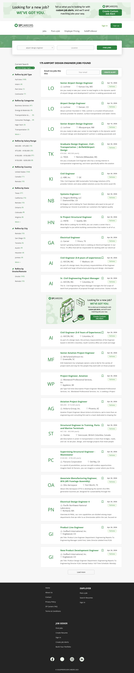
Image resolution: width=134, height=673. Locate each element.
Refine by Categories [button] (24, 100)
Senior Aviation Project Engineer (77, 352)
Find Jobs (107, 47)
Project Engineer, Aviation (74, 375)
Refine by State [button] (21, 188)
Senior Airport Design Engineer (76, 83)
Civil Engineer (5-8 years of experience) (80, 257)
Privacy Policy (50, 602)
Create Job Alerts (62, 642)
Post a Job (83, 593)
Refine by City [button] (21, 228)
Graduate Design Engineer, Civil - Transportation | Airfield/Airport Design (77, 147)
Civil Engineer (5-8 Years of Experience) (80, 332)
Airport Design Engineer (72, 103)
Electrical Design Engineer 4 (75, 501)
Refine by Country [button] (23, 167)
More (17, 134)
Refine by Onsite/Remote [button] (19, 270)
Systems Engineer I (70, 194)
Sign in (105, 25)
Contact (48, 597)
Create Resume (62, 633)
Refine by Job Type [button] (23, 74)
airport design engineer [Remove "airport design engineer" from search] (24, 68)
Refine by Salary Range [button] (25, 141)
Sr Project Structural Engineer (76, 217)
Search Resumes (86, 598)
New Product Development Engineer (79, 550)
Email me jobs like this (52, 72)
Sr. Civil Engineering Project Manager (79, 278)
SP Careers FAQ (51, 606)
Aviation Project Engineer (73, 401)
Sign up (116, 26)
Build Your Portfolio (63, 647)
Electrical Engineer (70, 237)
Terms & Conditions (53, 611)
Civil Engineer (67, 173)
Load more (81, 572)
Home (47, 588)
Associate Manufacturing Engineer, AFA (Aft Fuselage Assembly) (78, 480)
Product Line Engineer (72, 527)
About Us (49, 592)
